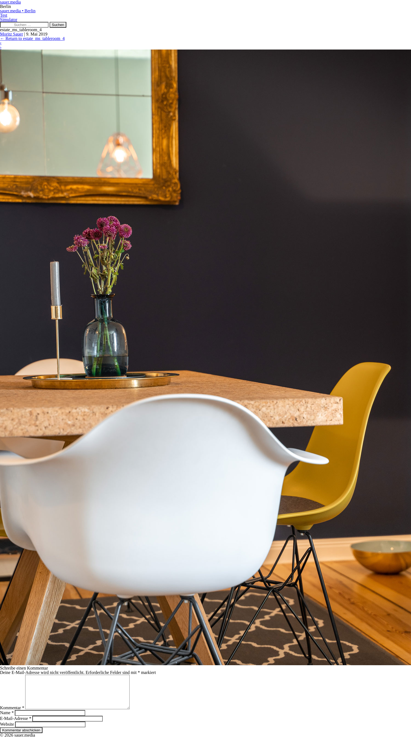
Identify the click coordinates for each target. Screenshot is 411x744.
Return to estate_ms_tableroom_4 (32, 38)
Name (7, 719)
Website (7, 730)
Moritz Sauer (11, 34)
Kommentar (12, 714)
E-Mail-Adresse (15, 725)
